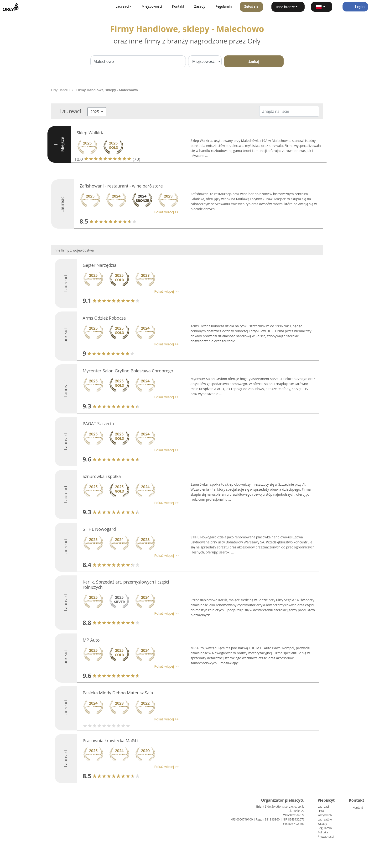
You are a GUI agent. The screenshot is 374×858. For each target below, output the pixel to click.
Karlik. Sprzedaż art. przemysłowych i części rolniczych (126, 584)
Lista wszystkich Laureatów (325, 815)
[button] (321, 7)
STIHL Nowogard (99, 529)
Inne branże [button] (285, 7)
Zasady (199, 6)
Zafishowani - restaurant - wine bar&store (121, 186)
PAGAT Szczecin (98, 423)
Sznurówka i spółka (102, 476)
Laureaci (323, 806)
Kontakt (178, 6)
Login (355, 7)
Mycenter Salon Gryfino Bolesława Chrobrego (128, 371)
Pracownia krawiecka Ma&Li (110, 740)
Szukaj (253, 61)
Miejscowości (152, 6)
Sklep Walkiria (91, 132)
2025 (95, 111)
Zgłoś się (251, 6)
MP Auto (91, 640)
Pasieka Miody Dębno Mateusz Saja (118, 693)
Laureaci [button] (122, 6)
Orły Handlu (60, 90)
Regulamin (223, 6)
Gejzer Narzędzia (100, 265)
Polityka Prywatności (326, 834)
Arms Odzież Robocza (104, 318)
